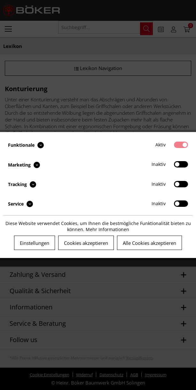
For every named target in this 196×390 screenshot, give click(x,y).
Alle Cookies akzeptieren (149, 243)
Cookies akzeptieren (86, 243)
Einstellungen (34, 243)
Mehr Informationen (107, 229)
